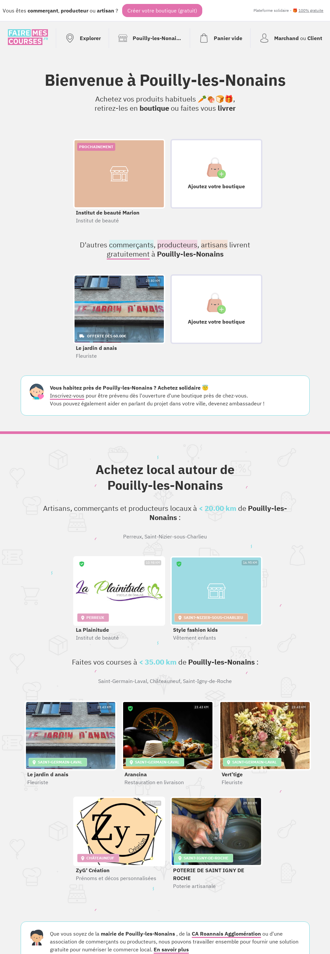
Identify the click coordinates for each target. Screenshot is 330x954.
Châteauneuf (165, 681)
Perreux (132, 536)
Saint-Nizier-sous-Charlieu (175, 536)
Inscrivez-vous (67, 395)
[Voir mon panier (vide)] (220, 38)
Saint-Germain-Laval (122, 681)
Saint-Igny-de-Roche (207, 681)
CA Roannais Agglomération (226, 933)
